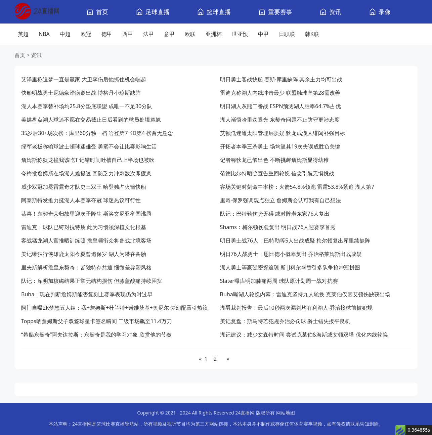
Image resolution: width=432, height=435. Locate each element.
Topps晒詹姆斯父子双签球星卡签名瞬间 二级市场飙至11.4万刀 (96, 321)
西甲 (127, 34)
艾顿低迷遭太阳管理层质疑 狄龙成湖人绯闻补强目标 (282, 133)
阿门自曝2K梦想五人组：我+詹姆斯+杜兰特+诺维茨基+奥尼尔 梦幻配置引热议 (114, 307)
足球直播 (157, 12)
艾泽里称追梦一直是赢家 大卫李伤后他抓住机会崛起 (83, 79)
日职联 (287, 34)
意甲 (169, 34)
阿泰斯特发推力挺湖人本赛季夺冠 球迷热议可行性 (81, 200)
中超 (65, 34)
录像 (385, 12)
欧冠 (86, 34)
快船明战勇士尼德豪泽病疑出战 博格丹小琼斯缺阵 (81, 92)
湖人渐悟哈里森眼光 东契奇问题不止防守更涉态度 (280, 119)
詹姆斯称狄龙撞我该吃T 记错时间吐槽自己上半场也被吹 (88, 160)
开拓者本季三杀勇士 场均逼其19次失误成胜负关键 (280, 146)
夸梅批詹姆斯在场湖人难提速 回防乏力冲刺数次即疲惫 (86, 173)
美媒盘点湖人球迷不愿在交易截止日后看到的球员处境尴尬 (91, 119)
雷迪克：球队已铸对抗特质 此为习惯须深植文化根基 (83, 227)
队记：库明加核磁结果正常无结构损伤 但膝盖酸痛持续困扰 (91, 281)
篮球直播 (219, 12)
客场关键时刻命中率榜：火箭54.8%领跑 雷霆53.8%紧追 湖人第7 (297, 186)
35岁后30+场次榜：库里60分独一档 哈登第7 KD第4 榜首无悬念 (97, 133)
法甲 (148, 34)
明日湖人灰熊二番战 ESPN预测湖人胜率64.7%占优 (280, 106)
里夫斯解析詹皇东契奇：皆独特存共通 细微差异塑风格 (86, 267)
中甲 (263, 34)
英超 (23, 34)
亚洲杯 (214, 34)
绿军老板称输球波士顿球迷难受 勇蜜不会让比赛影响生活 (89, 146)
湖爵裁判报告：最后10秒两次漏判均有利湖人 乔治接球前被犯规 (296, 307)
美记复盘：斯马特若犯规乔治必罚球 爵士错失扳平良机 (285, 321)
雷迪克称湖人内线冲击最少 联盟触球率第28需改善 (280, 92)
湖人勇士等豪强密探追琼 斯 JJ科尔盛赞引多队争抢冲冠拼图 (290, 267)
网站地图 (285, 412)
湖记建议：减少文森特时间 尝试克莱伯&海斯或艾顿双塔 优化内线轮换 (304, 334)
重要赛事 (280, 12)
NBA (44, 34)
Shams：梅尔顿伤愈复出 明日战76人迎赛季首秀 (278, 227)
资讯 (335, 12)
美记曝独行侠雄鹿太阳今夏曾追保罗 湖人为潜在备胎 (83, 254)
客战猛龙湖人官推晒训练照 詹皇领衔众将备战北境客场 (86, 240)
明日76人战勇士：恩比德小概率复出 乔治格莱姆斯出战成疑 (291, 254)
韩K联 (312, 34)
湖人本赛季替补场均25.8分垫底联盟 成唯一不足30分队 (86, 106)
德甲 (106, 34)
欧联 (190, 34)
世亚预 (240, 34)
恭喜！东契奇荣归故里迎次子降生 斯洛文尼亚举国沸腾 (86, 213)
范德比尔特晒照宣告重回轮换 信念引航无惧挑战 (277, 173)
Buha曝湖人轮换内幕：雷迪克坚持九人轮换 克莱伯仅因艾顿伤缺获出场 (305, 294)
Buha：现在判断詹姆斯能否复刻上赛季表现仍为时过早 (87, 294)
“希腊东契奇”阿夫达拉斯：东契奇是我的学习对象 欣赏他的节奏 (96, 334)
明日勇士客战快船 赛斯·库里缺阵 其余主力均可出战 (281, 79)
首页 (102, 12)
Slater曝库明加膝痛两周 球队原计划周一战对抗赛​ (279, 281)
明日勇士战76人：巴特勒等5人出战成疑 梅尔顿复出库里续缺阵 (295, 240)
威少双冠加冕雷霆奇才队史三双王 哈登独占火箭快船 (83, 186)
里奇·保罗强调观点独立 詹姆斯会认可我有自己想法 (280, 200)
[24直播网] (36, 12)
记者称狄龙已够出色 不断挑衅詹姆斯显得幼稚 (274, 160)
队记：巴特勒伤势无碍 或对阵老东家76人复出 (275, 213)
